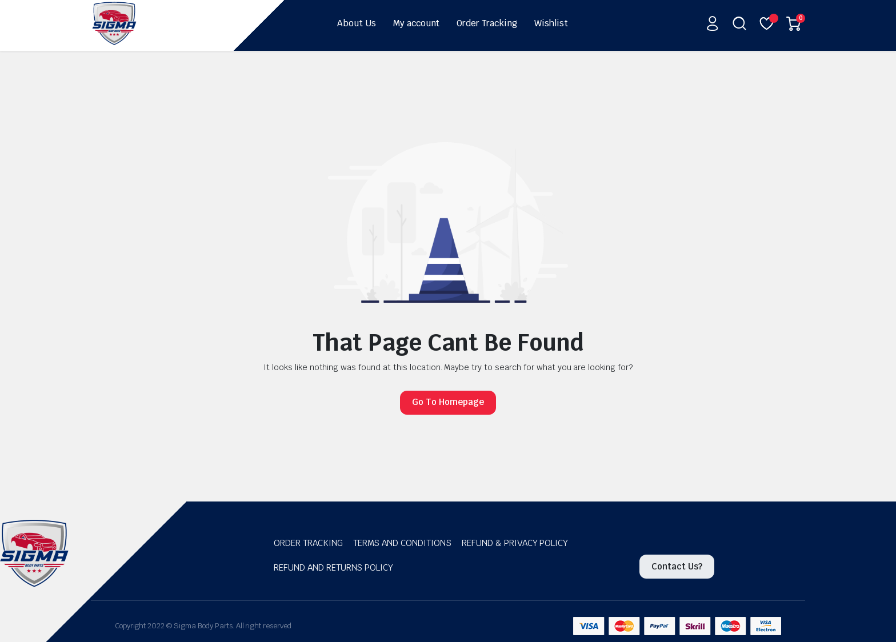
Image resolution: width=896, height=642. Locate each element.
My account (416, 23)
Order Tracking (487, 23)
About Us (356, 23)
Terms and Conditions (402, 542)
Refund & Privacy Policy (515, 542)
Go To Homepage (448, 401)
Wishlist (551, 23)
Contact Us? (676, 566)
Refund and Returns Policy (333, 567)
